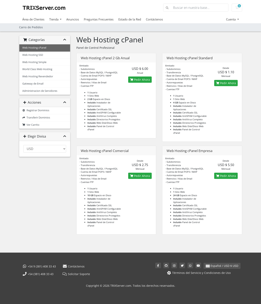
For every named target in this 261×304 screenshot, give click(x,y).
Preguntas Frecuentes (99, 19)
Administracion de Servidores (39, 91)
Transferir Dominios (36, 117)
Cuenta (231, 19)
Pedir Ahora (140, 80)
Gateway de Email (32, 83)
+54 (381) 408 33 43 (38, 274)
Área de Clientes (33, 19)
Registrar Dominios (35, 110)
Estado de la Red (129, 19)
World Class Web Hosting (37, 69)
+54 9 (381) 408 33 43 (39, 266)
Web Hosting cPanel (34, 47)
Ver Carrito (31, 124)
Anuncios (72, 19)
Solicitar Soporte (76, 274)
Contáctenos (154, 19)
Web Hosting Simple (34, 62)
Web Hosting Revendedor (37, 76)
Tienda (54, 19)
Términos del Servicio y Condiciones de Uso (198, 273)
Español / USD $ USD (222, 266)
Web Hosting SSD (32, 55)
